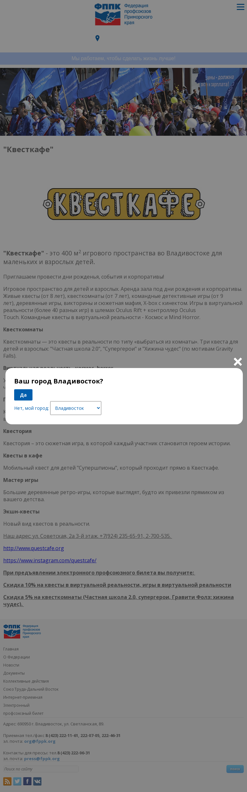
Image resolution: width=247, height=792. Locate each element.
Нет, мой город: (31, 408)
